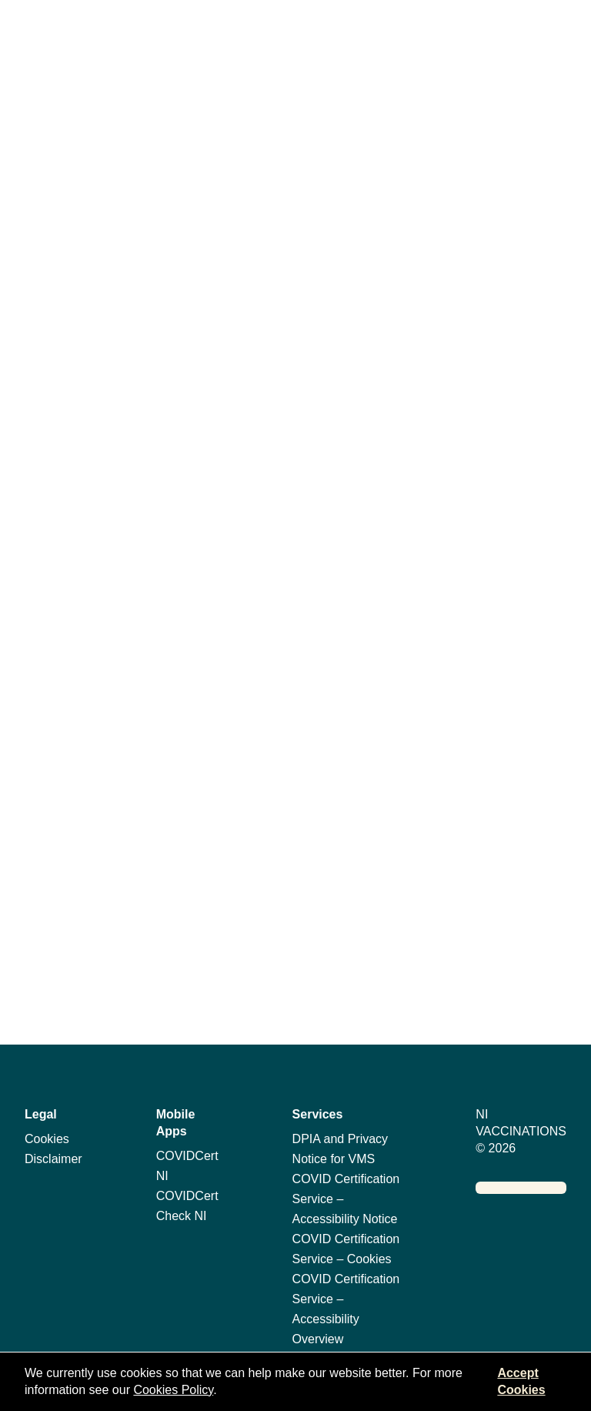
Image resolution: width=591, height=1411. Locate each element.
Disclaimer (53, 1158)
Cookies (47, 1138)
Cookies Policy (173, 1389)
